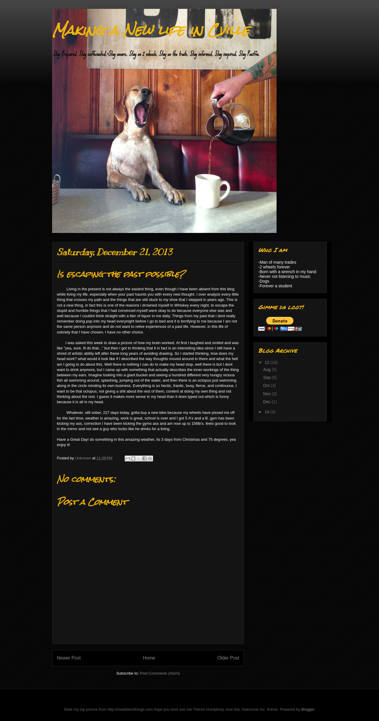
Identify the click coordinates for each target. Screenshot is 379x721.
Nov (267, 393)
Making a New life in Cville (150, 30)
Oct (267, 385)
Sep (267, 377)
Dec (267, 401)
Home (149, 657)
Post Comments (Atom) (160, 673)
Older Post (228, 657)
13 (267, 362)
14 (267, 411)
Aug (267, 369)
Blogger (307, 709)
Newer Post (69, 657)
